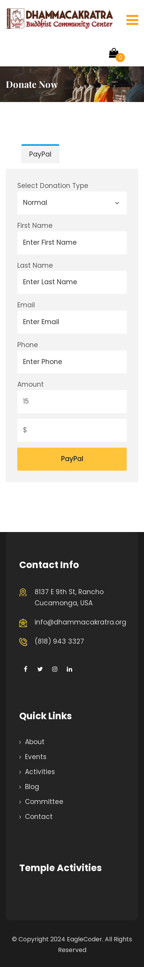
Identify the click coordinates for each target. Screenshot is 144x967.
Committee (44, 801)
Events (35, 756)
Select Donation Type (52, 185)
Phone (27, 344)
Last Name (35, 265)
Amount (30, 384)
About (35, 741)
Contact (39, 816)
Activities (40, 771)
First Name (35, 225)
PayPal (40, 154)
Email (26, 305)
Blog (32, 786)
